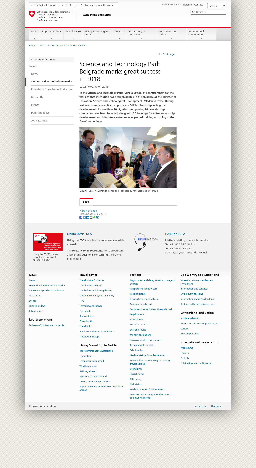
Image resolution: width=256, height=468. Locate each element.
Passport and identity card (144, 331)
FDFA (68, 5)
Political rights (137, 336)
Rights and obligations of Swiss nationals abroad (101, 431)
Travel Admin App (89, 378)
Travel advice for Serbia (91, 322)
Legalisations (137, 356)
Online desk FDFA (79, 276)
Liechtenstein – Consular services (147, 397)
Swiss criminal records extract (145, 382)
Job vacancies (36, 353)
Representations (51, 35)
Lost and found (138, 372)
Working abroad (88, 408)
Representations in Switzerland (96, 393)
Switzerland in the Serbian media (47, 327)
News (34, 35)
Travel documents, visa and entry (96, 338)
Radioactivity (86, 358)
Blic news (89, 234)
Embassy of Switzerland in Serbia (46, 367)
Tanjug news (92, 222)
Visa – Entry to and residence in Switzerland (197, 324)
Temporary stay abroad (91, 403)
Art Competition (189, 376)
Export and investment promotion (198, 365)
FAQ (81, 343)
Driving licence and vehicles (144, 341)
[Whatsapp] (94, 259)
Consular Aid (86, 363)
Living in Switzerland (191, 336)
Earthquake (85, 353)
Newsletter (35, 338)
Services (119, 35)
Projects (184, 400)
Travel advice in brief (90, 327)
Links (84, 201)
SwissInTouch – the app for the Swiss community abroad (149, 438)
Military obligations (140, 377)
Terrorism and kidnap (90, 348)
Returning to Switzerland (93, 418)
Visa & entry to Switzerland (141, 35)
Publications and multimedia (195, 405)
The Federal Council (45, 5)
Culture (184, 370)
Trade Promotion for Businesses (146, 431)
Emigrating (85, 398)
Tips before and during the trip (95, 332)
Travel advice (73, 35)
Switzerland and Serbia (171, 35)
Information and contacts (194, 331)
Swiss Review (137, 416)
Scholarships (136, 392)
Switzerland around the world (97, 5)
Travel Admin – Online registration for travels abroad (150, 404)
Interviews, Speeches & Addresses (46, 332)
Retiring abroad (87, 413)
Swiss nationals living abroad (94, 423)
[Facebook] (81, 259)
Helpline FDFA (175, 276)
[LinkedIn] (88, 259)
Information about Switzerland (197, 341)
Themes (184, 395)
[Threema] (91, 259)
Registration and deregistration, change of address (152, 324)
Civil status (135, 426)
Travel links (85, 368)
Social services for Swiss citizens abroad (151, 351)
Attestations (136, 361)
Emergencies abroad (141, 346)
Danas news (91, 241)
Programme (186, 390)
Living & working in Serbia (98, 35)
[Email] (97, 259)
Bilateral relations (189, 360)
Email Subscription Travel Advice (96, 373)
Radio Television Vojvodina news (103, 228)
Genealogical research (141, 387)
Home (32, 45)
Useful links (136, 411)
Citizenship (136, 421)
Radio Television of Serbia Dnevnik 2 (106, 216)
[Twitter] (84, 259)
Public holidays (37, 348)
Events (32, 343)
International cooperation (201, 35)
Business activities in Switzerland (197, 346)
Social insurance (138, 367)
